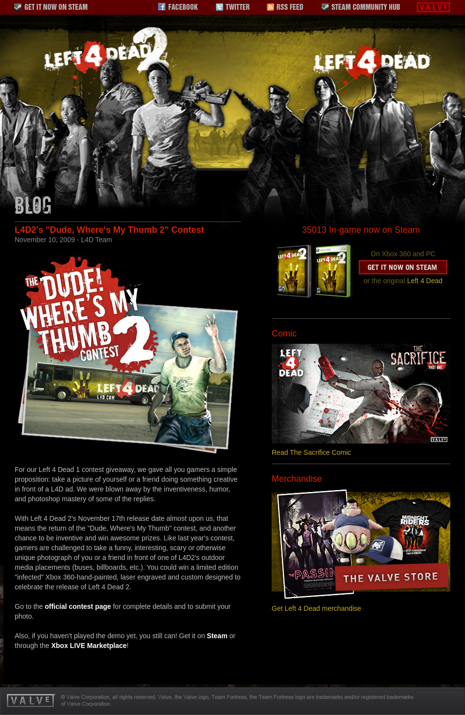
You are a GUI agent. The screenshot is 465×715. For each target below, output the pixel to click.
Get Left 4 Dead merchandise (316, 608)
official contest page (78, 606)
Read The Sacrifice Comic (311, 452)
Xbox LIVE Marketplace (89, 645)
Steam (217, 636)
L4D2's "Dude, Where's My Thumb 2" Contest (109, 230)
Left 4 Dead (424, 281)
